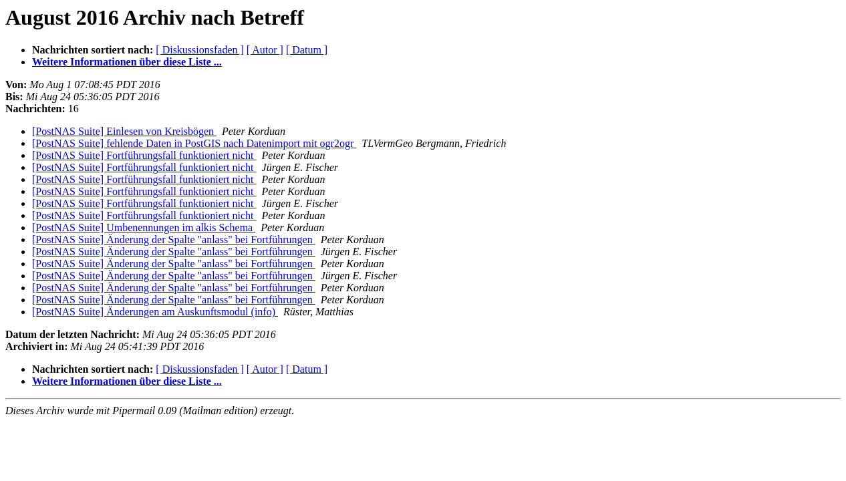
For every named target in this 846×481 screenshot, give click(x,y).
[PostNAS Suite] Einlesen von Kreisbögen (124, 131)
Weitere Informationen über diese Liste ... (127, 61)
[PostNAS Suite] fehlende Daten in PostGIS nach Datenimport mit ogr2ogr (194, 143)
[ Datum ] (306, 49)
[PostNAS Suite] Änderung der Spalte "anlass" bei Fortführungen (173, 239)
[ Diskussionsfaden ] (200, 49)
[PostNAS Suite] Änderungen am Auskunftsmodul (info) (155, 311)
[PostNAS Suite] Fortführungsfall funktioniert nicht (144, 155)
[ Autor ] (265, 49)
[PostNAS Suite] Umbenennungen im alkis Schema (143, 227)
